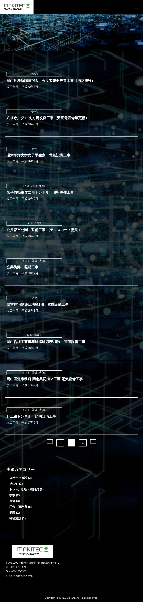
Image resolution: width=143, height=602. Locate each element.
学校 (12, 495)
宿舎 (12, 501)
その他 (13, 483)
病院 (12, 512)
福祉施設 (15, 518)
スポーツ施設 (18, 477)
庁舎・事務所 (18, 506)
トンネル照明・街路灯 (24, 489)
